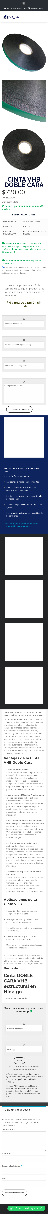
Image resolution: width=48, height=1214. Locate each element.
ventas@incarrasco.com (15, 8)
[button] (26, 1208)
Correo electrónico (12, 1166)
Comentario (8, 1129)
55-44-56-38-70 (35, 8)
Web (4, 1178)
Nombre (6, 1153)
